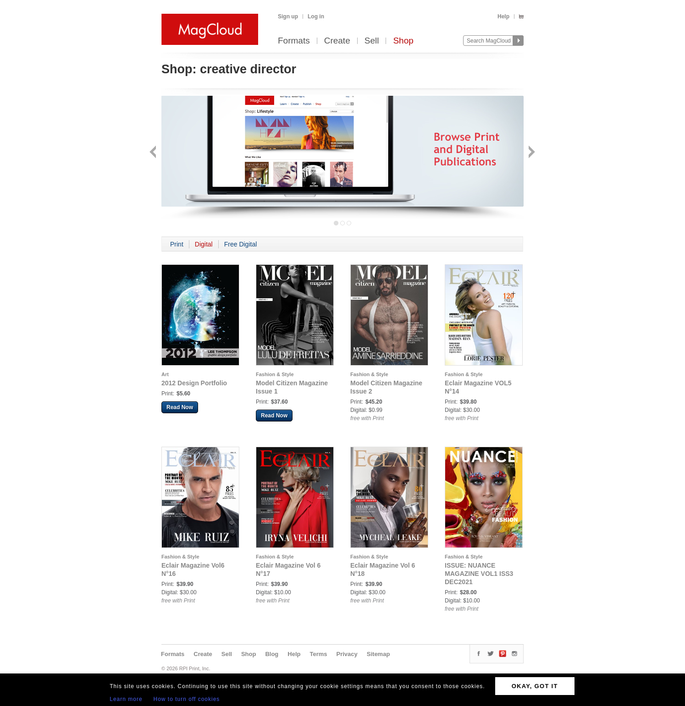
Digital (204, 244)
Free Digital (240, 244)
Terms (318, 654)
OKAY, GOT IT (535, 686)
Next (530, 152)
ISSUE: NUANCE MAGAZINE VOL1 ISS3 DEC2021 (479, 574)
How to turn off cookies (187, 699)
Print (176, 244)
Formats (294, 41)
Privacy (347, 654)
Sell (372, 41)
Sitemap (378, 654)
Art (165, 374)
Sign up (288, 16)
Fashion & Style (275, 374)
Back (153, 152)
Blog (271, 654)
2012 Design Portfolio (194, 383)
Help (503, 16)
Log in (316, 16)
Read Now (179, 407)
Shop (403, 41)
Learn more (126, 699)
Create (337, 41)
